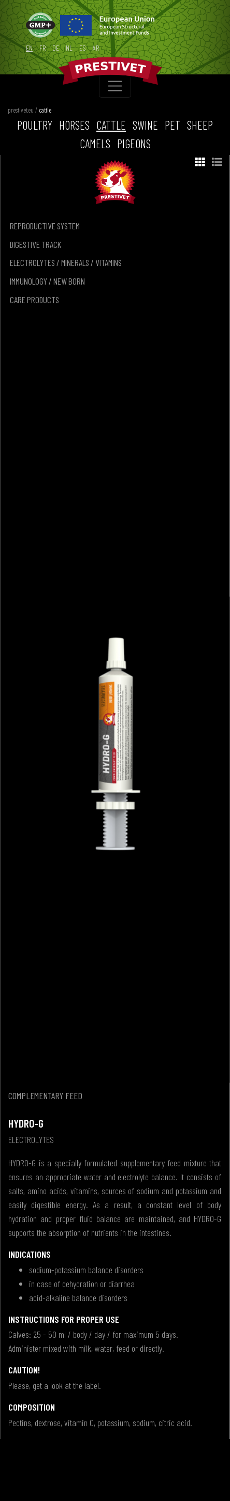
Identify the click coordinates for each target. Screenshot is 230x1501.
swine (145, 125)
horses (74, 125)
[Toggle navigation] (115, 86)
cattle (45, 110)
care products (34, 299)
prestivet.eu (21, 110)
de (55, 47)
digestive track (35, 244)
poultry (34, 125)
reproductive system (45, 226)
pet (172, 125)
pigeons (134, 143)
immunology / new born (47, 281)
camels (95, 143)
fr (42, 47)
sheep (200, 125)
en (29, 47)
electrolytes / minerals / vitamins (66, 262)
